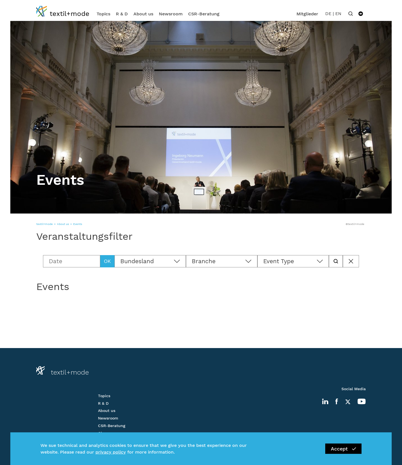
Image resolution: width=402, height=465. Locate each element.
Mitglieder (307, 13)
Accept (343, 449)
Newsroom (171, 13)
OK (107, 261)
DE (328, 13)
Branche (204, 261)
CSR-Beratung (203, 13)
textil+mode (44, 224)
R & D (122, 13)
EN (338, 13)
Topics (103, 13)
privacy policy (110, 452)
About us (143, 13)
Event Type (278, 261)
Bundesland (137, 261)
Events (77, 224)
